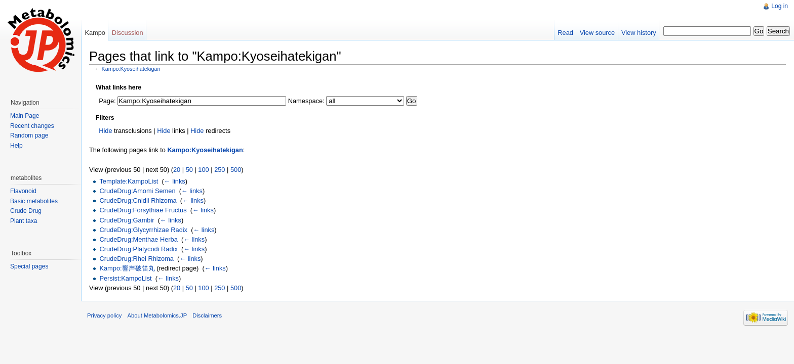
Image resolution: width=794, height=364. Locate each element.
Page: (107, 101)
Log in (779, 6)
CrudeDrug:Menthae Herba (138, 239)
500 (235, 169)
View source (597, 32)
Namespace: (306, 101)
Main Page (24, 115)
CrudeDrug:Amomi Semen (137, 191)
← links (174, 181)
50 (189, 169)
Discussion (127, 32)
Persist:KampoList (125, 278)
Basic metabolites (34, 201)
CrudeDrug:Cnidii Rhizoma (137, 200)
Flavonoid (23, 191)
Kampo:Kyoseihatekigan (131, 69)
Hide (105, 130)
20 (176, 169)
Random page (29, 135)
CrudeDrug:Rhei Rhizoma (136, 258)
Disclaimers (207, 315)
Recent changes (32, 125)
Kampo (95, 32)
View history (638, 32)
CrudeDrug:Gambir (126, 220)
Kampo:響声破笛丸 (126, 268)
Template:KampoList (128, 181)
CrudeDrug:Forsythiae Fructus (142, 210)
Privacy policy (104, 315)
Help (16, 145)
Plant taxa (23, 220)
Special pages (29, 266)
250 (219, 169)
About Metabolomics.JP (157, 315)
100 (203, 169)
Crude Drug (26, 210)
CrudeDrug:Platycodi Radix (138, 249)
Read (565, 32)
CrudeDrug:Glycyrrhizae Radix (143, 230)
